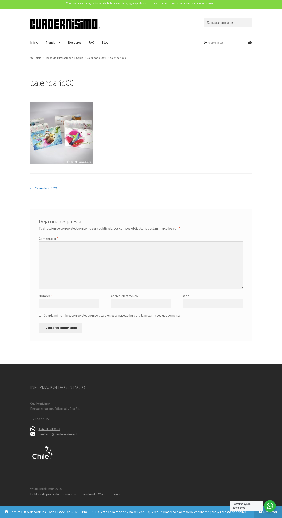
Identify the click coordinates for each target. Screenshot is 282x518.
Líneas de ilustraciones (59, 58)
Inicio (34, 42)
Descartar (270, 512)
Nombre (46, 296)
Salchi (80, 58)
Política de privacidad (45, 494)
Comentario (48, 238)
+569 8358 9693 (49, 429)
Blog (105, 42)
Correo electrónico (125, 296)
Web (186, 296)
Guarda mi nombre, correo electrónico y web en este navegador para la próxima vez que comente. (112, 315)
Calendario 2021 (97, 58)
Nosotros (74, 42)
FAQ (91, 42)
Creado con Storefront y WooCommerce (91, 494)
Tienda (50, 42)
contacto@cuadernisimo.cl (58, 434)
